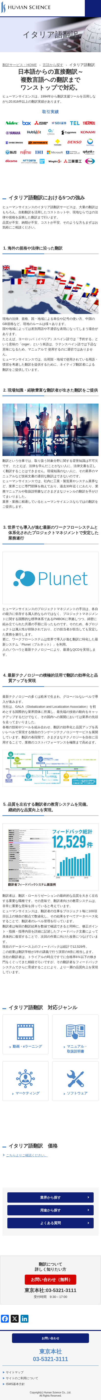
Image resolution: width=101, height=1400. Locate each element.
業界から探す (50, 1197)
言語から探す (53, 65)
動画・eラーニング (27, 1046)
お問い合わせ (50, 1338)
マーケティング (27, 1093)
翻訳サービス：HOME (19, 65)
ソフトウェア (77, 1093)
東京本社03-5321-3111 (50, 1355)
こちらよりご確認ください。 (27, 1155)
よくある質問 (50, 1223)
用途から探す (50, 1210)
